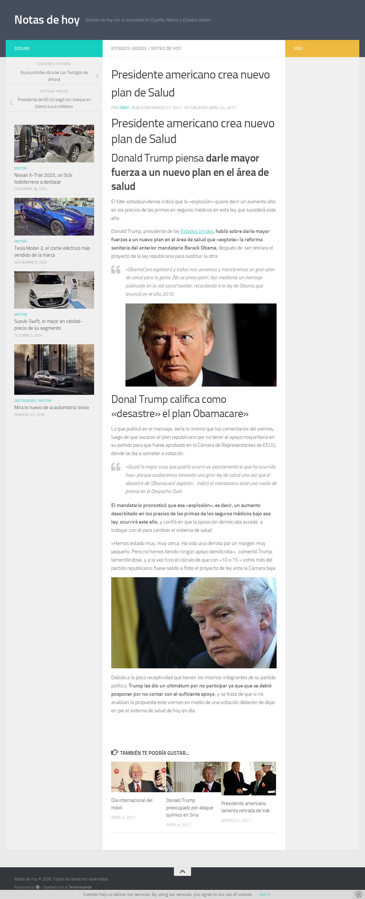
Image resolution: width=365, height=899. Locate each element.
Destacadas (25, 401)
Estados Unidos (129, 48)
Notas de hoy (47, 20)
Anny (124, 107)
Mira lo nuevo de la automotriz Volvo (51, 407)
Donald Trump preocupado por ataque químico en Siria (189, 807)
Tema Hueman (80, 887)
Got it (264, 894)
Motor (20, 168)
